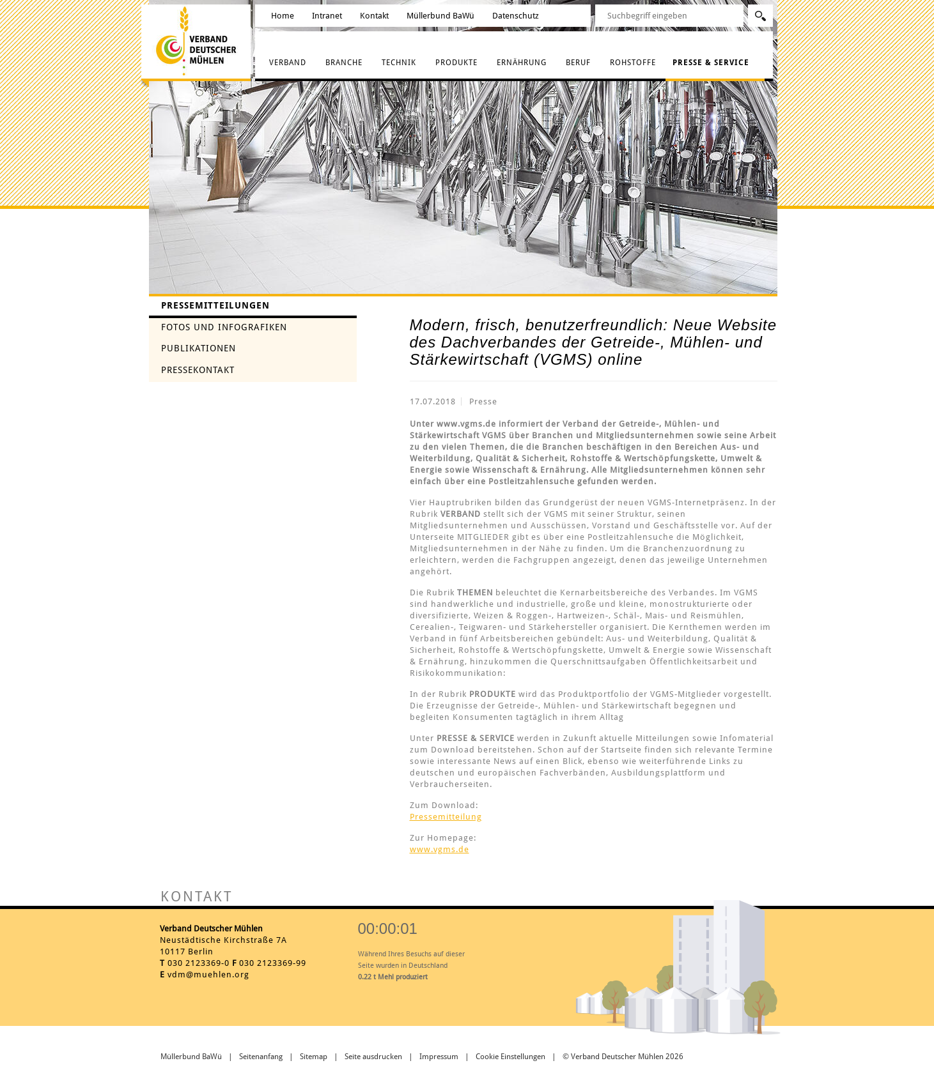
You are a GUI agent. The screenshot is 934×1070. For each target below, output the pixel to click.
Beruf (578, 62)
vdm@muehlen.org (208, 974)
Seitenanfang (261, 1056)
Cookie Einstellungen (510, 1056)
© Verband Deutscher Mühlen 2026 (623, 1056)
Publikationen (198, 348)
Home (282, 15)
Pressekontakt (198, 370)
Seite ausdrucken (373, 1056)
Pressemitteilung (446, 817)
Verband (287, 62)
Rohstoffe (633, 62)
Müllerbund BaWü (440, 15)
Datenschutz (515, 15)
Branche (343, 62)
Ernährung (522, 62)
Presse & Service (711, 62)
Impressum (438, 1056)
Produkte (456, 62)
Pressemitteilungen (215, 305)
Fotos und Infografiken (224, 327)
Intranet (327, 15)
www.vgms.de (439, 849)
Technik (399, 62)
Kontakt (374, 15)
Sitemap (313, 1056)
